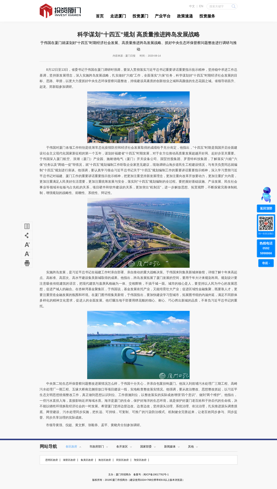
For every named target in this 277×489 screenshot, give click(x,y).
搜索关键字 (222, 6)
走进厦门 (118, 16)
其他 (193, 446)
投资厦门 (140, 16)
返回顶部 (266, 208)
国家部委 (148, 446)
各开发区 (124, 446)
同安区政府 (122, 459)
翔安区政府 (140, 459)
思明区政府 (51, 459)
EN (201, 6)
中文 (192, 6)
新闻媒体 (172, 446)
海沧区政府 (104, 459)
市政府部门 (99, 446)
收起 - (266, 263)
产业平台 (163, 16)
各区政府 (73, 446)
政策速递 (185, 16)
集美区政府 (87, 459)
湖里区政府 (69, 459)
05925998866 (266, 248)
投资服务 (207, 16)
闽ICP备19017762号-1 (156, 474)
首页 (100, 16)
